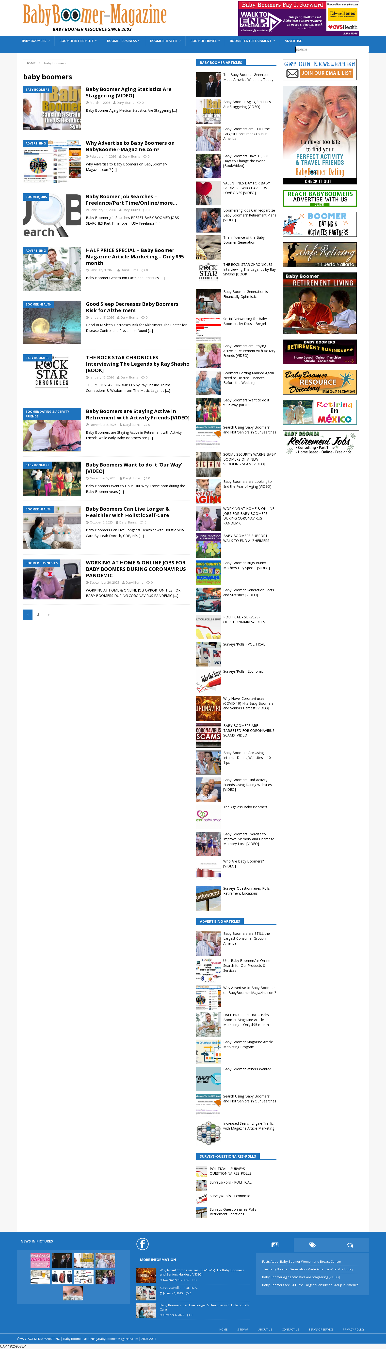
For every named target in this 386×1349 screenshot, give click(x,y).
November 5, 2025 (103, 478)
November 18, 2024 (176, 1280)
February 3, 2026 (102, 270)
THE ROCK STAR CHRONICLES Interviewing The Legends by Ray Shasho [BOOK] (138, 364)
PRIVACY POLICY (353, 1329)
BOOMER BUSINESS (122, 40)
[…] (174, 110)
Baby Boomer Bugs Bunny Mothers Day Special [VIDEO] (246, 565)
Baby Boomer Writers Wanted (247, 1069)
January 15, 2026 (102, 377)
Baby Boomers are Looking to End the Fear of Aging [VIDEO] (247, 484)
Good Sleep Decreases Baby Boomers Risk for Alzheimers (132, 307)
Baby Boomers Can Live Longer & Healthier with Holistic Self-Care (128, 512)
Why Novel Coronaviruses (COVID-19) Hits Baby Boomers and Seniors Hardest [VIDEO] (248, 703)
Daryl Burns (125, 102)
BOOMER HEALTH (163, 40)
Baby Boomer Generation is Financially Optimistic (245, 294)
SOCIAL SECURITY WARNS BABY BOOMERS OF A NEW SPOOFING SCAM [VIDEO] (249, 459)
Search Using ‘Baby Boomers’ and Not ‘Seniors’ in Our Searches (249, 429)
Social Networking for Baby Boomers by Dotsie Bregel (245, 321)
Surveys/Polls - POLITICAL (244, 644)
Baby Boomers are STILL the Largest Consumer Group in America (246, 133)
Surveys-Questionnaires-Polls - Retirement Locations (247, 891)
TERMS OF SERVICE (321, 1329)
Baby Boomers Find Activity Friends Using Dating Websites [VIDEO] (247, 784)
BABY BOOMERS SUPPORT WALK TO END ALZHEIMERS (246, 538)
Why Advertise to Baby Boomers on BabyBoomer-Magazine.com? (130, 146)
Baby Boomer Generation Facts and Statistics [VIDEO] (248, 592)
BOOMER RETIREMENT (77, 40)
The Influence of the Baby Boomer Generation (244, 240)
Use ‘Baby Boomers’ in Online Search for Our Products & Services (246, 965)
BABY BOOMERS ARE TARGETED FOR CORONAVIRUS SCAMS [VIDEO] (248, 730)
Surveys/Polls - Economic (243, 671)
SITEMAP (243, 1329)
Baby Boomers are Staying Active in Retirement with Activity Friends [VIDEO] (138, 414)
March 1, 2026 (100, 102)
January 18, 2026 (102, 317)
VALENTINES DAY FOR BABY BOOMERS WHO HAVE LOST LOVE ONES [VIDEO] (246, 188)
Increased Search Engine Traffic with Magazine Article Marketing (248, 1126)
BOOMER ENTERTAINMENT (251, 40)
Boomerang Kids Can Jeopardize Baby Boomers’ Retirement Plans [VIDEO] (249, 215)
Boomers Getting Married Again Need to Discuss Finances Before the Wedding (248, 378)
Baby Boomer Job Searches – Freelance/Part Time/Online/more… (131, 199)
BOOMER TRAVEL (204, 40)
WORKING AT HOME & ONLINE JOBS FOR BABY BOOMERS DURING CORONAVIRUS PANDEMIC (136, 569)
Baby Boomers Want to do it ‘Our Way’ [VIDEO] (134, 467)
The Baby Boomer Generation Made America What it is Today (248, 77)
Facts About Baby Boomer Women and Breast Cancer (301, 1261)
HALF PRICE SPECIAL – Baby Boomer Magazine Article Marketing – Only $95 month (135, 256)
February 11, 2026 (103, 156)
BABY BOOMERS (34, 40)
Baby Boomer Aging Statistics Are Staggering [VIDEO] (129, 92)
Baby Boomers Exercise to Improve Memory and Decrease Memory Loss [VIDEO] (248, 839)
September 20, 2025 (104, 582)
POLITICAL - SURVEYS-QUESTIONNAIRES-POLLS (244, 619)
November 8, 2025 (103, 424)
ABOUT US (265, 1329)
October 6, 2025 (101, 522)
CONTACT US (290, 1329)
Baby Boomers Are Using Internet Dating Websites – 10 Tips (247, 757)
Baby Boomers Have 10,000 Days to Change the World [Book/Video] (245, 161)
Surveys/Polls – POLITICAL (179, 1287)
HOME (223, 1329)
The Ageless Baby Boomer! (245, 807)
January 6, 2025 (173, 1293)
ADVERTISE (293, 40)
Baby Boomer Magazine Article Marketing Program (248, 1044)
